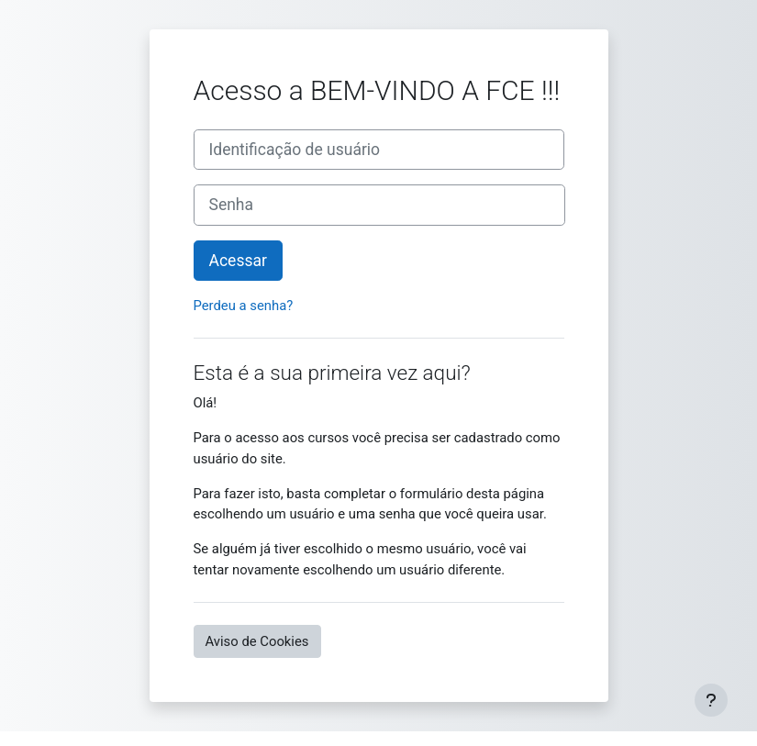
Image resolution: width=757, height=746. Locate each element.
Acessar (238, 260)
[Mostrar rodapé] (711, 700)
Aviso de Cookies (257, 641)
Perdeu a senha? (244, 305)
